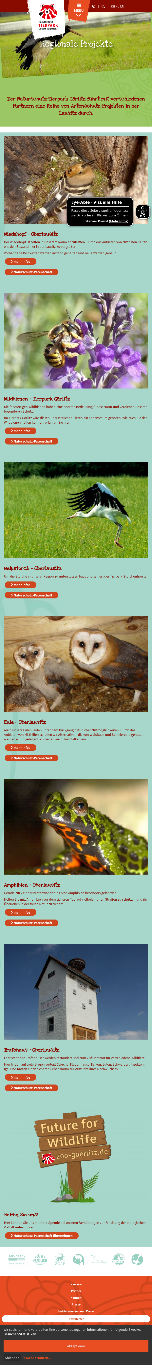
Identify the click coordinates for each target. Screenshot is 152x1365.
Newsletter (76, 1319)
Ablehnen (12, 1358)
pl (118, 6)
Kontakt (76, 1298)
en (122, 6)
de (113, 6)
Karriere (76, 1284)
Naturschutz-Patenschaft (33, 272)
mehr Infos (22, 261)
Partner (76, 1291)
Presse (76, 1304)
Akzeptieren (76, 1346)
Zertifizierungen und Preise (76, 1311)
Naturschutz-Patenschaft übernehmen (43, 1235)
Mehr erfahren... (38, 1358)
